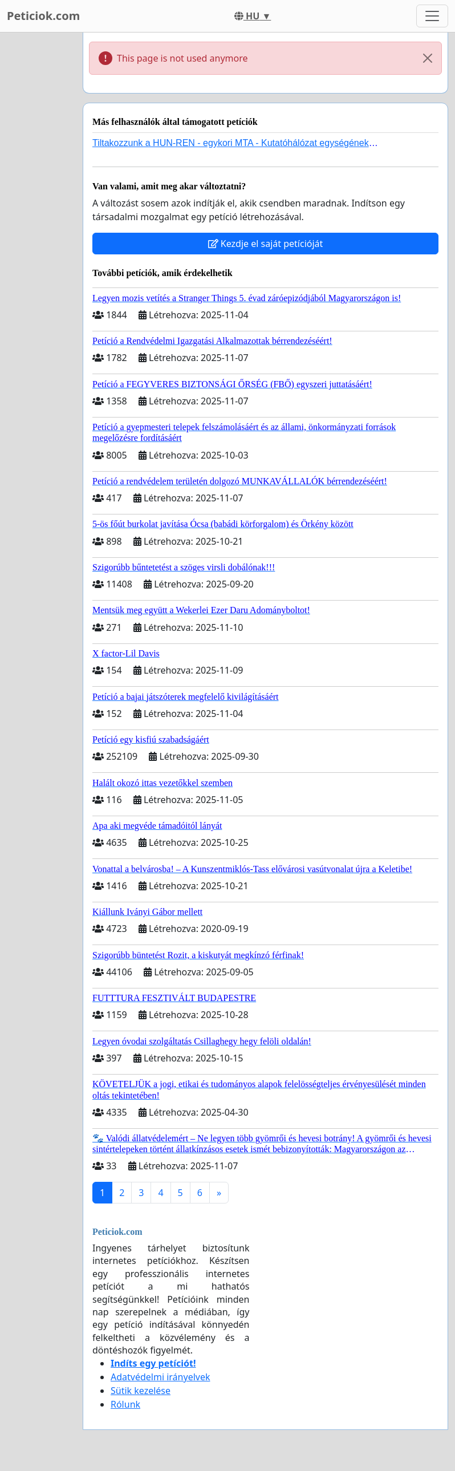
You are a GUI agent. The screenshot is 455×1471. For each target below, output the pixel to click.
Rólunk (125, 1404)
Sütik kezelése (140, 1390)
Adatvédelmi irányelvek (160, 1377)
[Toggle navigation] (432, 16)
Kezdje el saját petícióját (265, 243)
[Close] (427, 58)
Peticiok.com (43, 15)
